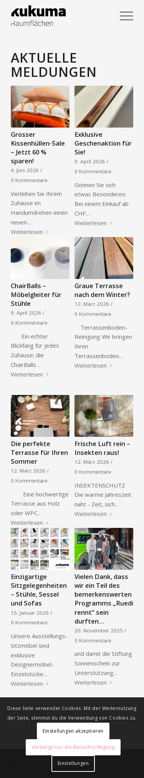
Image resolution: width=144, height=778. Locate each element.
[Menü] (122, 15)
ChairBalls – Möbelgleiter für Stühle (36, 294)
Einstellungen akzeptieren (73, 731)
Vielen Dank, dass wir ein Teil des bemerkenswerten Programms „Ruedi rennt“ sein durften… (103, 598)
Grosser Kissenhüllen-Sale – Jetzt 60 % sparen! (38, 147)
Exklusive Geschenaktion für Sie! (103, 143)
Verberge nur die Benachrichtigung (73, 747)
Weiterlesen (31, 232)
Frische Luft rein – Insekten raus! (102, 448)
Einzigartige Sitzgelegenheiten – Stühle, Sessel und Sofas (39, 589)
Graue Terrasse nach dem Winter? (102, 290)
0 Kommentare (29, 180)
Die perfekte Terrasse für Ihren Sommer (39, 452)
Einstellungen (73, 763)
